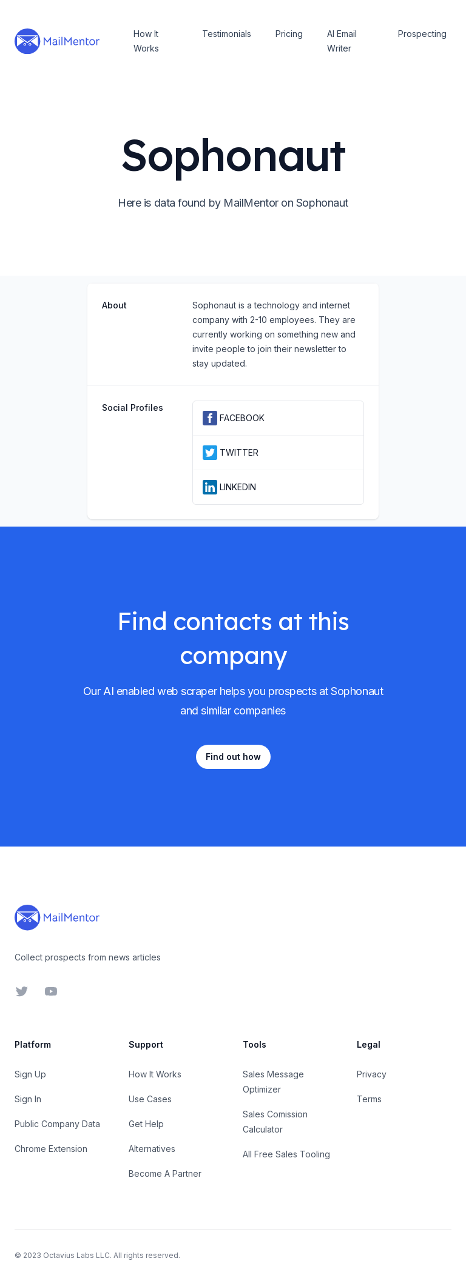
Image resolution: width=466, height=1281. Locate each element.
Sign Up (30, 1074)
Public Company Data (57, 1124)
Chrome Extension (51, 1148)
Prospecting (422, 33)
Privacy (372, 1074)
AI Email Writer (342, 40)
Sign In (28, 1099)
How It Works (146, 40)
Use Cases (150, 1099)
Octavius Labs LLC (76, 1255)
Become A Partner (165, 1173)
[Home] (57, 41)
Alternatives (152, 1148)
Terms (369, 1099)
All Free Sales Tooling (286, 1154)
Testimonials (226, 33)
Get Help (146, 1124)
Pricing (289, 33)
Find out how (233, 756)
